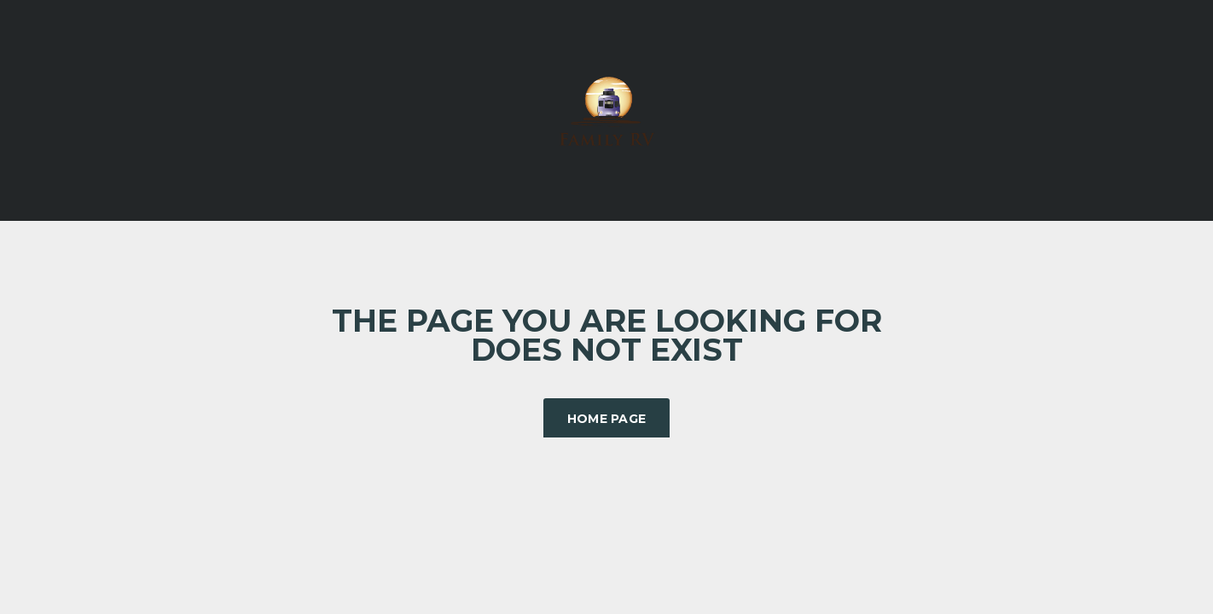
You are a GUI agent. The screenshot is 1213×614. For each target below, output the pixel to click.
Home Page (607, 418)
